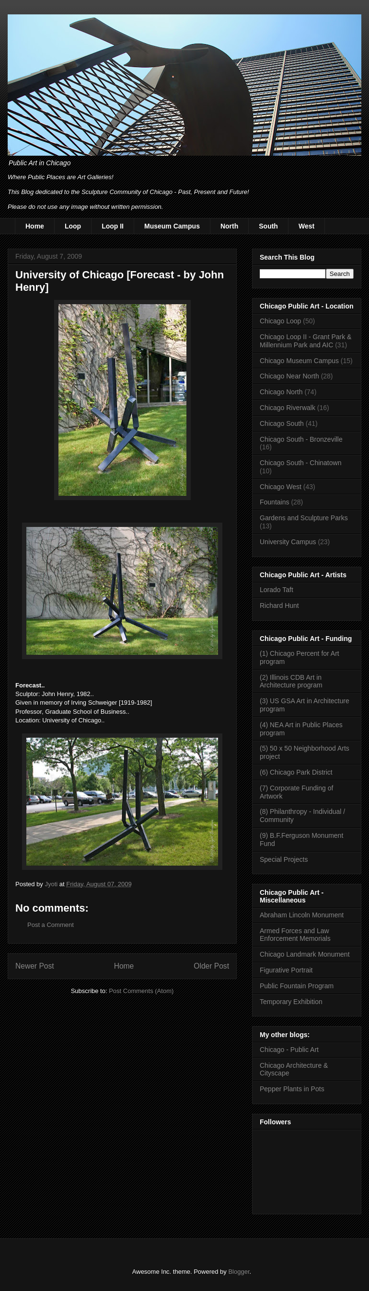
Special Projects (284, 859)
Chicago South (282, 423)
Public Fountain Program (297, 986)
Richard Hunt (279, 605)
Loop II (113, 226)
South (268, 226)
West (306, 226)
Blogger (238, 1271)
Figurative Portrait (286, 970)
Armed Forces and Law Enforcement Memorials (295, 935)
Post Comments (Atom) (141, 990)
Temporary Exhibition (291, 1001)
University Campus (288, 542)
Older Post (211, 966)
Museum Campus (172, 226)
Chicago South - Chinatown (300, 463)
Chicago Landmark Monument (305, 954)
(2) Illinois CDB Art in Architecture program (291, 681)
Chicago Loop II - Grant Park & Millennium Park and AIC (305, 341)
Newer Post (34, 966)
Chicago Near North (289, 376)
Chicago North (281, 392)
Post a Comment (50, 924)
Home (34, 226)
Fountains (274, 502)
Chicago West (280, 487)
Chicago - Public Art (289, 1049)
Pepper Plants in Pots (292, 1089)
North (229, 226)
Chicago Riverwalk (287, 407)
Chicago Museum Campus (299, 361)
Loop (73, 226)
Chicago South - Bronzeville (301, 439)
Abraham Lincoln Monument (302, 915)
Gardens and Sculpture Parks (304, 518)
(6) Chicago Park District (296, 772)
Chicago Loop (280, 321)
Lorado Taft (276, 590)
